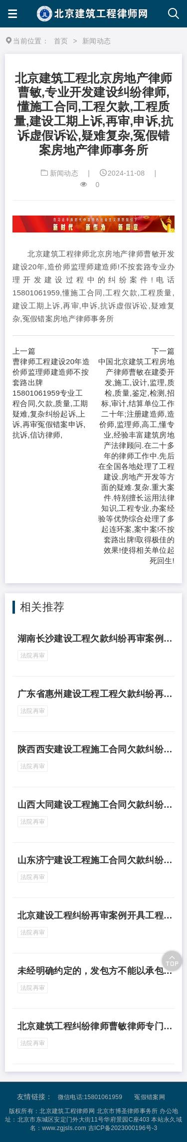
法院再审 (32, 655)
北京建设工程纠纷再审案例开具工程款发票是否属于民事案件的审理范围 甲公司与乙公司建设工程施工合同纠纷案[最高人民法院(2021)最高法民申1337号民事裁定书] (96, 915)
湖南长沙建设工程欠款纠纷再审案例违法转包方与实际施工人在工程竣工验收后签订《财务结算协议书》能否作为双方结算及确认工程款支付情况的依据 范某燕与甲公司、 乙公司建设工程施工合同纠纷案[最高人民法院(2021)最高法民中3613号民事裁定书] (96, 639)
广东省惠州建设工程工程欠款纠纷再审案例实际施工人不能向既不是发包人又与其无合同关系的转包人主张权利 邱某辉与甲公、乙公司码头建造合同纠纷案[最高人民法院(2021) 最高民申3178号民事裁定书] (96, 694)
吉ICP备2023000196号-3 (123, 1128)
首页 (61, 41)
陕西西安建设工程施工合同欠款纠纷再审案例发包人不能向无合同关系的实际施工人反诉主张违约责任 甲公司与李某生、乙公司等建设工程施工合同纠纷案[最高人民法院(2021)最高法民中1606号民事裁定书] (96, 749)
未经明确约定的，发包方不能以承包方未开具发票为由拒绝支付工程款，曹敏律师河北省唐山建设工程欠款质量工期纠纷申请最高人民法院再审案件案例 (96, 971)
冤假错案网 (149, 1097)
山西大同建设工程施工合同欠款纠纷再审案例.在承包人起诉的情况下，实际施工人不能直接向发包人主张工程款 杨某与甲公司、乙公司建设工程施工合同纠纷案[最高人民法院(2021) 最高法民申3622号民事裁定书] (96, 805)
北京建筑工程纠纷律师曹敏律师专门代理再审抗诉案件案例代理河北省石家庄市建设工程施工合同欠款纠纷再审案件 (96, 1026)
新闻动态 (64, 173)
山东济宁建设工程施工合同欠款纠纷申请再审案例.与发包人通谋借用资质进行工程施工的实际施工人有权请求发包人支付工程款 (96, 860)
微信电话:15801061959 (90, 1097)
